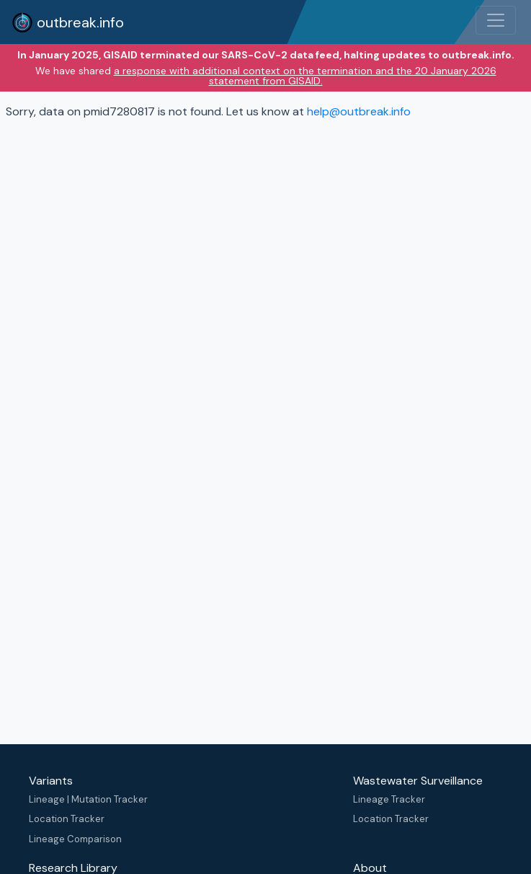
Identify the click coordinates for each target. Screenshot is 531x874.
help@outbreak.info (359, 111)
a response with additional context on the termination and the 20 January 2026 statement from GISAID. (305, 75)
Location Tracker (66, 819)
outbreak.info (68, 22)
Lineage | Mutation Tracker (88, 799)
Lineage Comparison (75, 839)
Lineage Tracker (389, 799)
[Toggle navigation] (496, 20)
